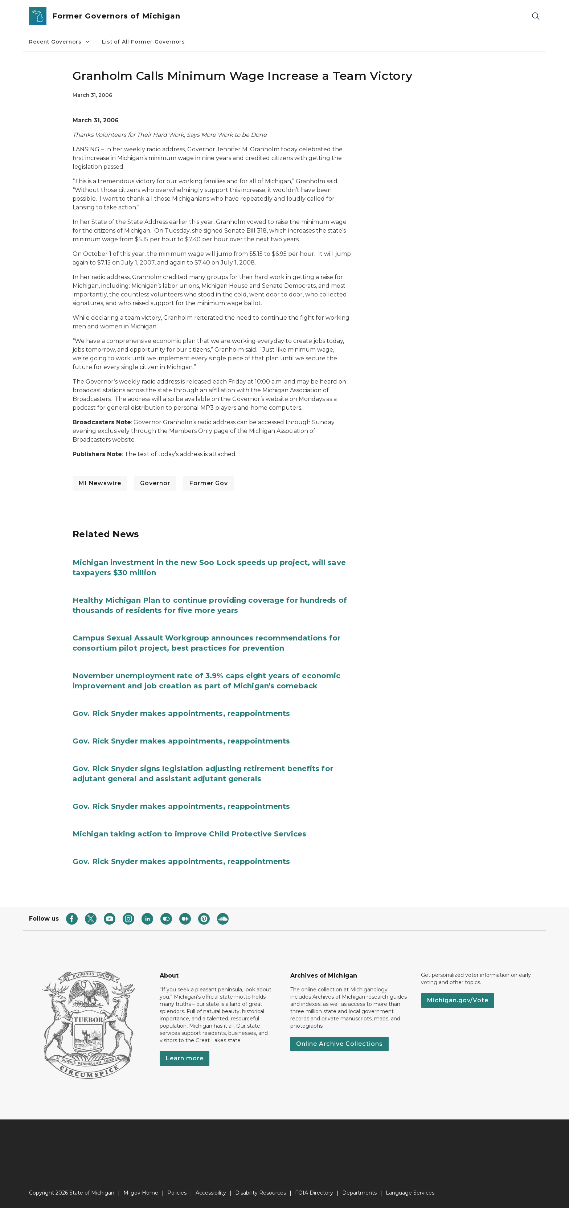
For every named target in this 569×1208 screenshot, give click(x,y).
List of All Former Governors (143, 41)
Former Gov (208, 483)
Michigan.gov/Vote (457, 1000)
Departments (359, 1192)
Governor (155, 483)
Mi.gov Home (140, 1192)
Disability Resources (260, 1192)
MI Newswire (99, 483)
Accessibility (211, 1192)
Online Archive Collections (339, 1043)
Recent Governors (59, 41)
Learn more (184, 1058)
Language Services (410, 1192)
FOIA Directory (314, 1192)
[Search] (535, 16)
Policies (177, 1192)
